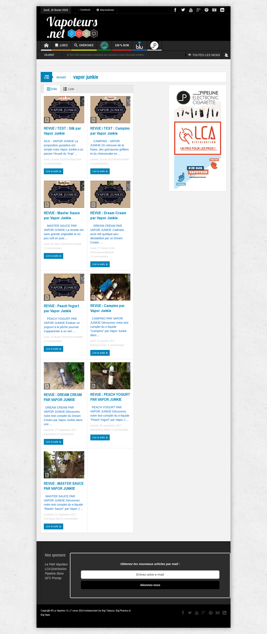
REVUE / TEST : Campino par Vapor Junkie (110, 131)
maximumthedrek (104, 252)
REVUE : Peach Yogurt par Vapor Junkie (61, 308)
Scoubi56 (123, 159)
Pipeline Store (54, 573)
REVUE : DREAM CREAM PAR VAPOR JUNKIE (63, 397)
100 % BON (122, 47)
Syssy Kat (75, 159)
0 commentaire (53, 163)
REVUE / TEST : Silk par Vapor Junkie (62, 131)
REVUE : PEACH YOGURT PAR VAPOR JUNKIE (110, 397)
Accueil (61, 77)
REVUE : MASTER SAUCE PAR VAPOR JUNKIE (64, 486)
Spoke (51, 434)
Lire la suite (53, 171)
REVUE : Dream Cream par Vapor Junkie (108, 215)
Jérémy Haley (102, 429)
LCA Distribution (56, 568)
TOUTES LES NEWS (204, 55)
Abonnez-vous (150, 585)
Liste (68, 89)
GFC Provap (53, 577)
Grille (51, 89)
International (105, 10)
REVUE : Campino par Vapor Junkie (107, 308)
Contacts (84, 9)
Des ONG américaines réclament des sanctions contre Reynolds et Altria (107, 55)
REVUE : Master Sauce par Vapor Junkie (62, 215)
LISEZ (61, 46)
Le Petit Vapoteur (56, 564)
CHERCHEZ (84, 46)
